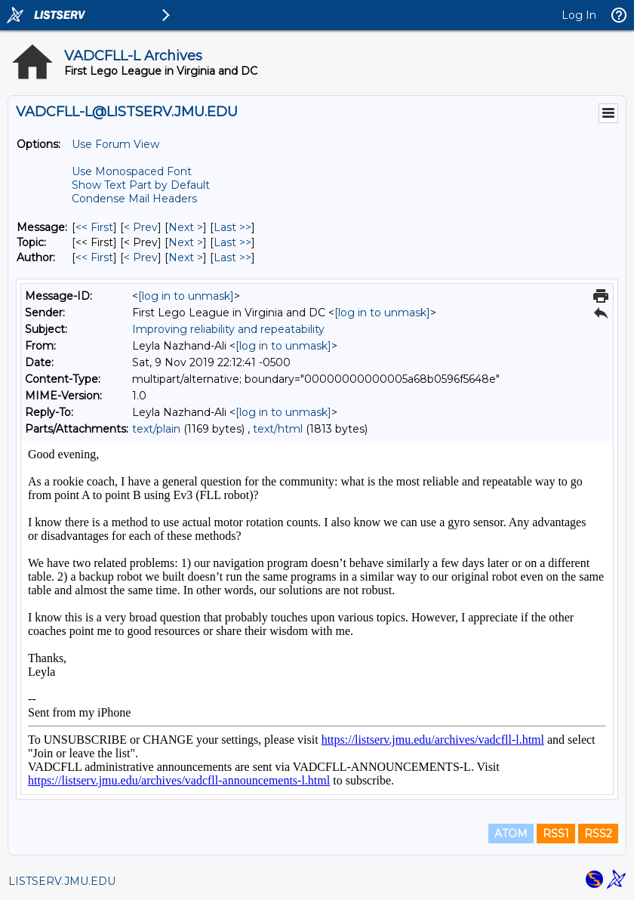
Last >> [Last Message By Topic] (232, 242)
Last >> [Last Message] (232, 227)
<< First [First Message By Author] (94, 257)
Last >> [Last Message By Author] (232, 257)
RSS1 (556, 833)
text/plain (156, 429)
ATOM (511, 833)
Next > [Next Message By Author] (185, 257)
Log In (579, 15)
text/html (278, 429)
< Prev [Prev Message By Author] (141, 257)
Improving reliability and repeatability (228, 329)
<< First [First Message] (94, 227)
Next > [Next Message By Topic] (185, 242)
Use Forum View (115, 144)
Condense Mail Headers (134, 198)
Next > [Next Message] (185, 227)
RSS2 (598, 833)
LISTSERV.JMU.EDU (61, 881)
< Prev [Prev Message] (141, 227)
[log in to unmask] (186, 296)
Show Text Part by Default (141, 185)
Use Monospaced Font (132, 171)
